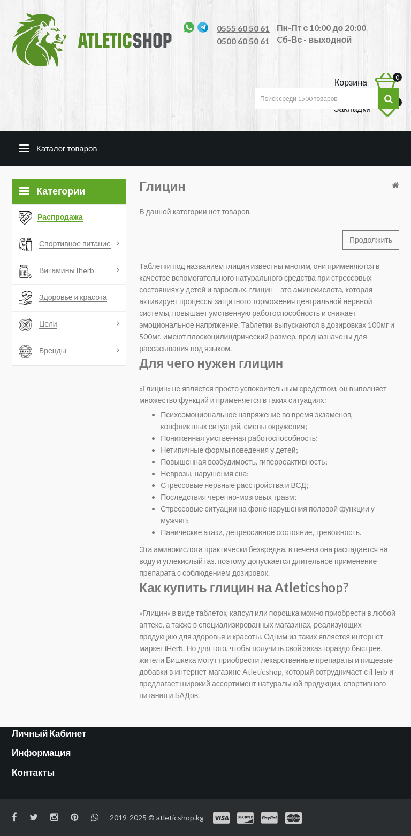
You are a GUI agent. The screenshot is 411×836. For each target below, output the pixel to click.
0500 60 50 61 (243, 41)
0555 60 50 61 (243, 28)
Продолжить (370, 239)
